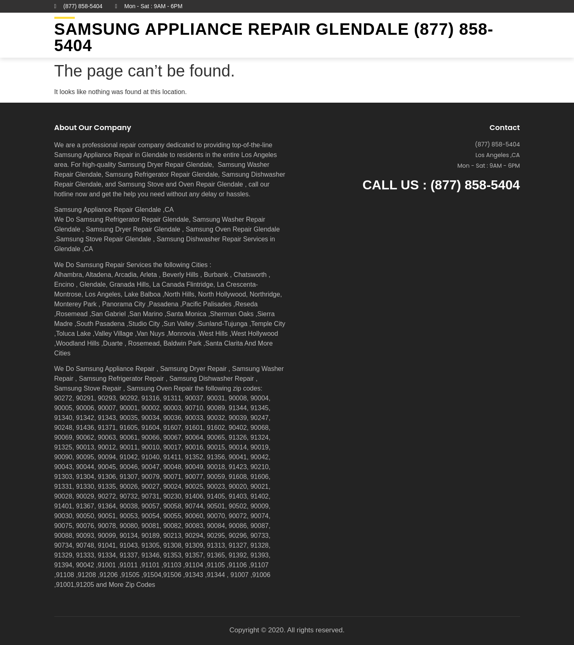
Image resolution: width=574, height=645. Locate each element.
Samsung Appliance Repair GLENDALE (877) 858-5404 (274, 37)
